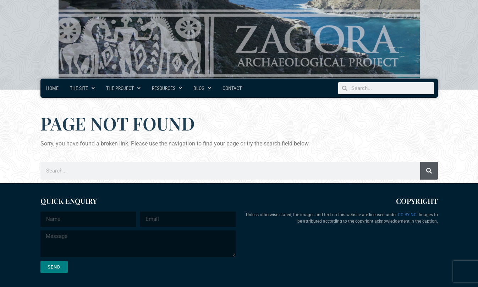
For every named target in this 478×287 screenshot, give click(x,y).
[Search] (429, 171)
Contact (232, 88)
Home (52, 88)
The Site (82, 88)
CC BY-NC (407, 214)
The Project (123, 88)
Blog (202, 88)
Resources (167, 88)
